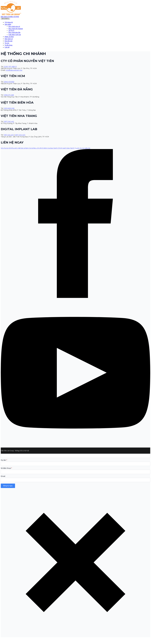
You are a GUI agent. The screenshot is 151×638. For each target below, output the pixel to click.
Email (3, 476)
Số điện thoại (6, 468)
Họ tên (4, 460)
